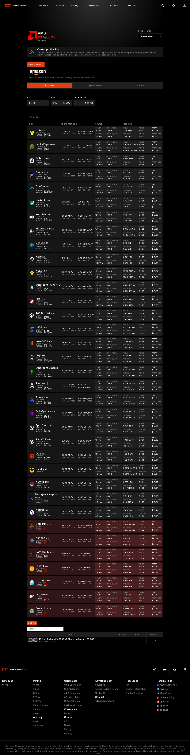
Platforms (38, 726)
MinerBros (164, 693)
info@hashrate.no (104, 701)
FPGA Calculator (72, 701)
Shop (137, 634)
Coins (67, 713)
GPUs (5, 685)
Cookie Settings (134, 693)
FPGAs (36, 697)
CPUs (36, 693)
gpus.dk (162, 710)
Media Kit (100, 693)
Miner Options (40, 705)
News (67, 725)
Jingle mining (166, 697)
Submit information (136, 689)
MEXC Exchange (167, 685)
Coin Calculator (72, 685)
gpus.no (163, 701)
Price (123, 634)
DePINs (37, 701)
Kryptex (162, 689)
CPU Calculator (72, 697)
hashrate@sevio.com (106, 689)
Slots (153, 634)
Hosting (68, 733)
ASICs (36, 689)
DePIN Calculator (73, 705)
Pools (36, 714)
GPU (70, 634)
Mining (68, 729)
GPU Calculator (72, 689)
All (65, 721)
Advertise (100, 685)
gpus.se (162, 706)
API (127, 685)
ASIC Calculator (72, 693)
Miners (37, 709)
